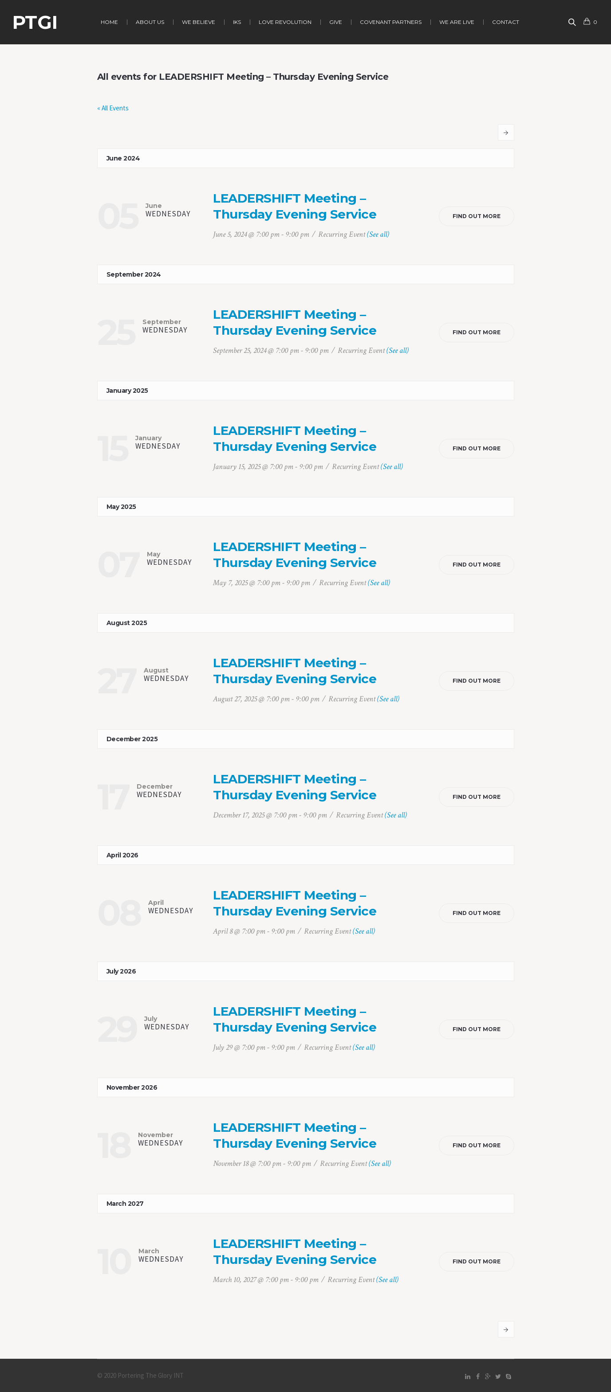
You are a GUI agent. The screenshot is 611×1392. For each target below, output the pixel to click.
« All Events (113, 108)
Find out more (477, 216)
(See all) (378, 234)
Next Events (506, 132)
